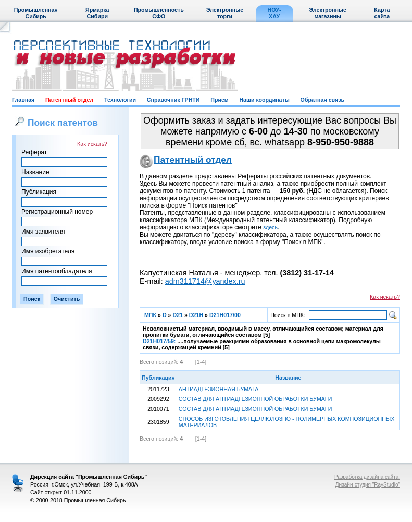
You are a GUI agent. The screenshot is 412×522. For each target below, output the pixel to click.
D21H (196, 315)
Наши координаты (264, 99)
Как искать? (92, 144)
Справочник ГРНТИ (173, 99)
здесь (270, 227)
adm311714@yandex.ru (205, 281)
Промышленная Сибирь (36, 13)
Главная (23, 99)
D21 (177, 315)
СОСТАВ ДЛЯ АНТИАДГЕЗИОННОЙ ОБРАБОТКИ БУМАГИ (255, 399)
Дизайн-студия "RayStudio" (367, 485)
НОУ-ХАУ (274, 13)
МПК (150, 315)
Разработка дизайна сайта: (367, 477)
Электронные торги (224, 13)
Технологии (120, 99)
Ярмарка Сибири (97, 13)
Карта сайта (382, 13)
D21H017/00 (225, 315)
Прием (219, 99)
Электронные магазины (327, 13)
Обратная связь (322, 99)
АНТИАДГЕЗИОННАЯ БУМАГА (219, 389)
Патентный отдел (69, 99)
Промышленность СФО (159, 13)
